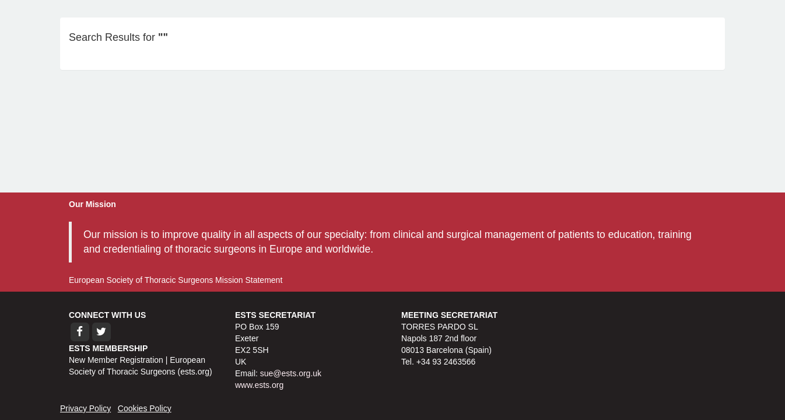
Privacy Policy (85, 408)
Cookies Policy (144, 408)
